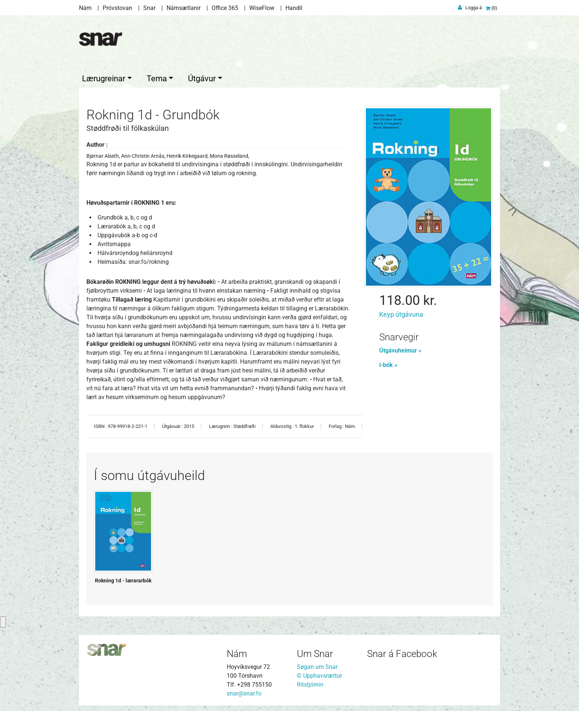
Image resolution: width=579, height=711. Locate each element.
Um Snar (315, 651)
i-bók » (388, 363)
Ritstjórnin (310, 682)
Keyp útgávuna (401, 312)
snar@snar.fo (244, 691)
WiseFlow (261, 7)
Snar (149, 7)
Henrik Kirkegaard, (188, 154)
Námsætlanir (184, 7)
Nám (85, 7)
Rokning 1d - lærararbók (123, 579)
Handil (293, 7)
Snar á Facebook (402, 651)
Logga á (473, 7)
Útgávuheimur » (400, 348)
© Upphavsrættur (319, 673)
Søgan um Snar (317, 665)
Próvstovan (117, 7)
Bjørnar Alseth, (103, 154)
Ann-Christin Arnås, (144, 154)
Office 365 (225, 7)
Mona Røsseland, (229, 154)
